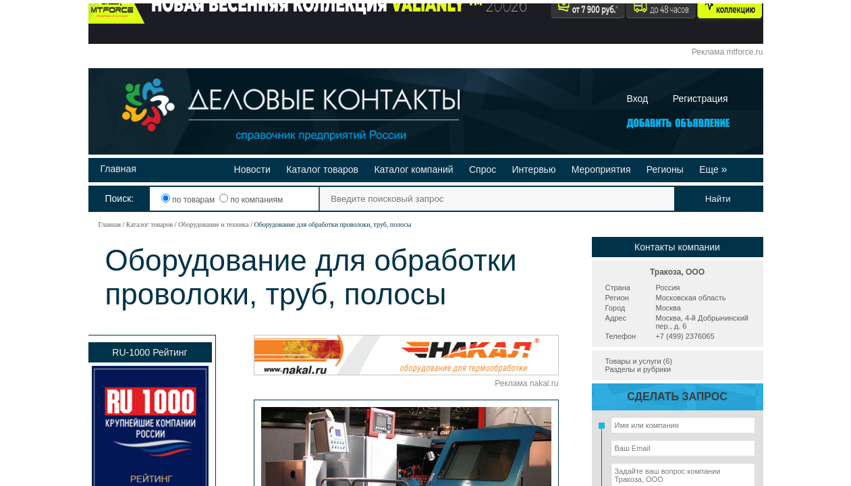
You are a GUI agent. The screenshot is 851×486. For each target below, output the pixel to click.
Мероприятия (601, 169)
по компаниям (251, 200)
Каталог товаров (322, 169)
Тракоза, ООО (677, 272)
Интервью (534, 169)
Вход (638, 98)
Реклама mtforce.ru (727, 52)
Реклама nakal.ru (526, 383)
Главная (118, 168)
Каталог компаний (413, 169)
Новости (252, 169)
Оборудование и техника (213, 224)
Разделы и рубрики (638, 369)
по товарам (189, 200)
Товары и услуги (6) (639, 361)
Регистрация (700, 98)
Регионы (665, 169)
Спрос (482, 169)
